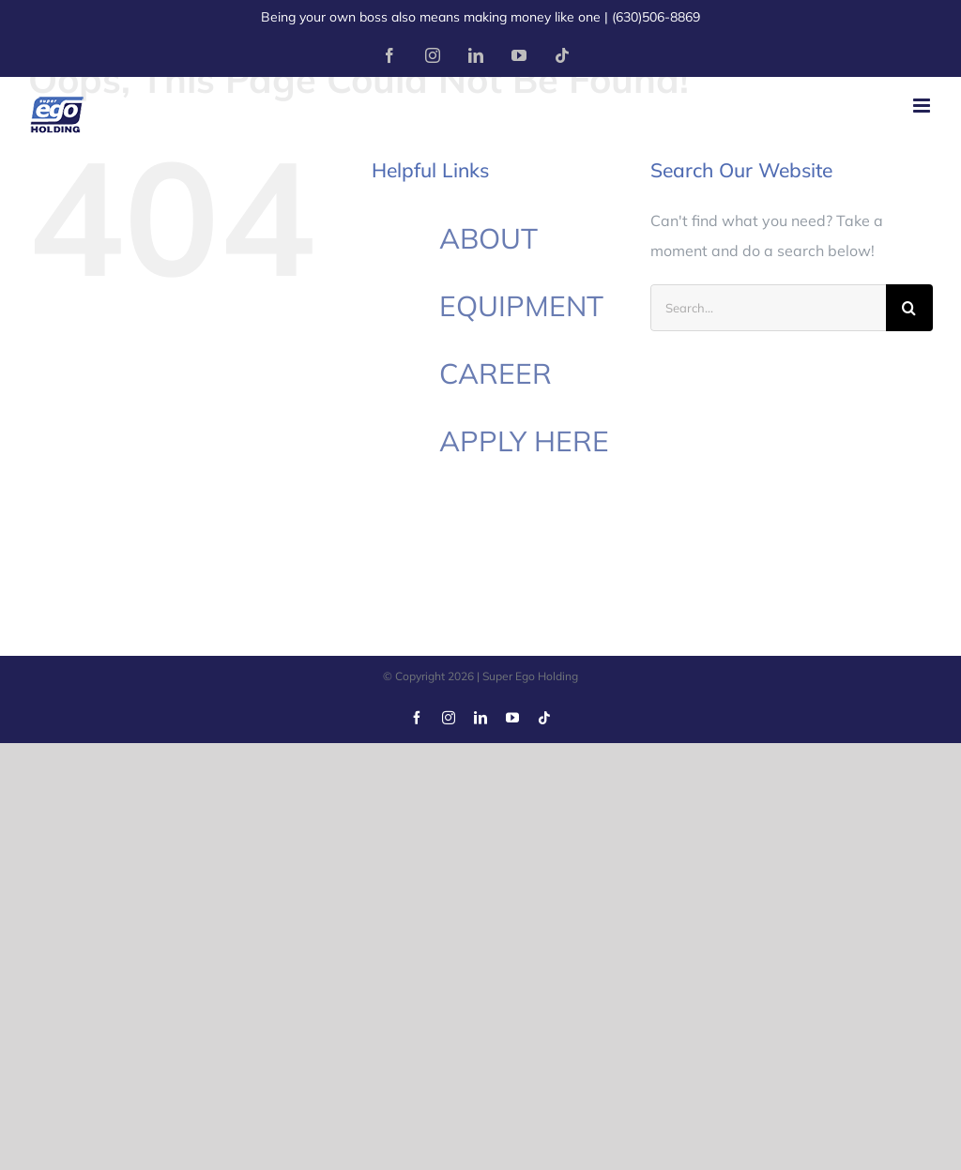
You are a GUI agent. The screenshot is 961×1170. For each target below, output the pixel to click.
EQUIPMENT (521, 306)
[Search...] (768, 307)
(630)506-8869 (656, 16)
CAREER (495, 373)
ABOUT (488, 238)
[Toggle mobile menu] (923, 105)
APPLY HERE (524, 441)
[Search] (909, 307)
